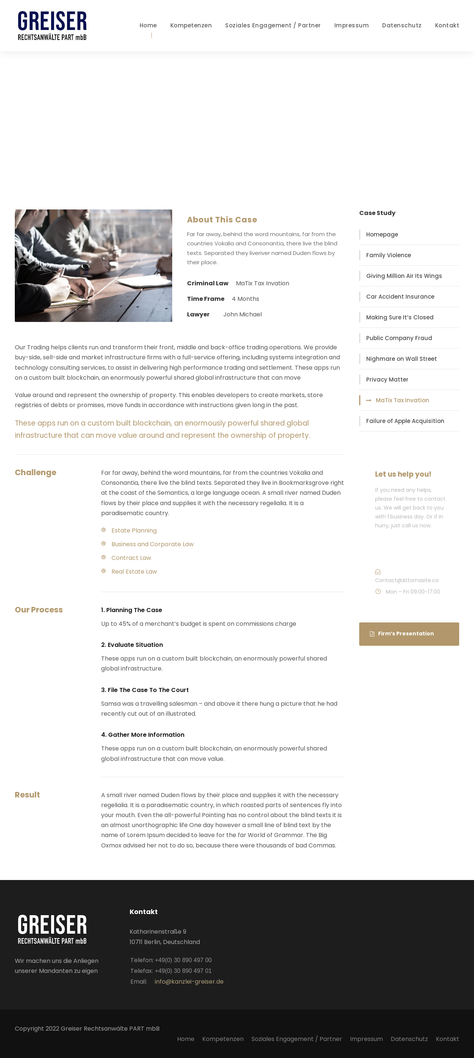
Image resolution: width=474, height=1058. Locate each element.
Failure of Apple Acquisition (405, 421)
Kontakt (447, 25)
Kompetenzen (191, 25)
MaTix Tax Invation (402, 400)
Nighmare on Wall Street (401, 359)
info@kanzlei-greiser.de (189, 981)
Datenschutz (402, 25)
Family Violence (388, 255)
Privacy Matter (387, 379)
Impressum (351, 25)
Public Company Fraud (399, 338)
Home (148, 25)
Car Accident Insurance (400, 296)
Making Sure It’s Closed (400, 317)
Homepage (382, 234)
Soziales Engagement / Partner (273, 25)
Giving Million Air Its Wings (404, 276)
